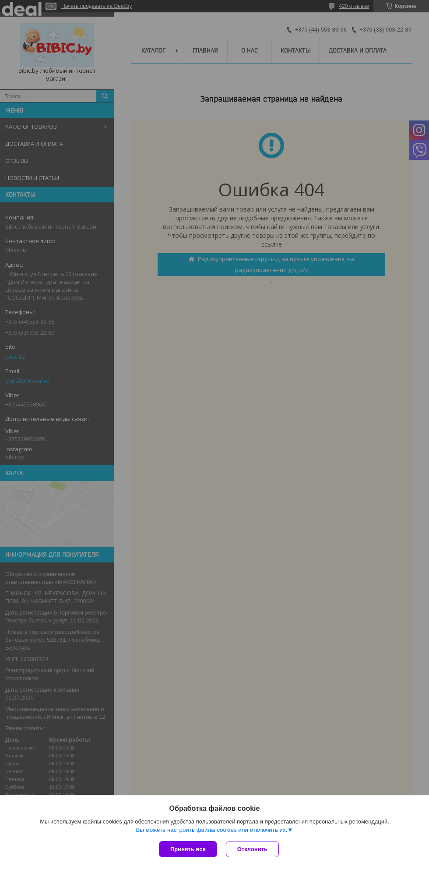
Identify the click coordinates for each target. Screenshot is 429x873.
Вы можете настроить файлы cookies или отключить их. (211, 830)
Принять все (188, 849)
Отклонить (252, 849)
